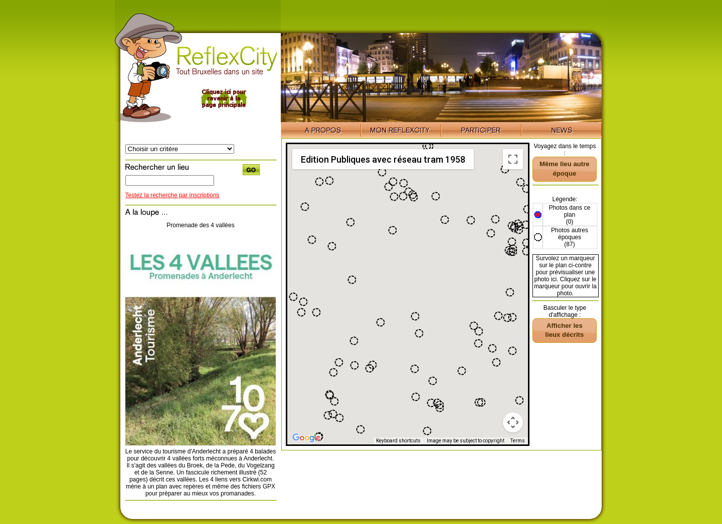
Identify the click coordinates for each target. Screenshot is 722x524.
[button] (511, 241)
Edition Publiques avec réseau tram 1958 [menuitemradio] (383, 159)
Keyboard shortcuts (398, 440)
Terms (517, 440)
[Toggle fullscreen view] (513, 159)
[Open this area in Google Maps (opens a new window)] (306, 437)
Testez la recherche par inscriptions (172, 195)
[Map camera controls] (513, 422)
